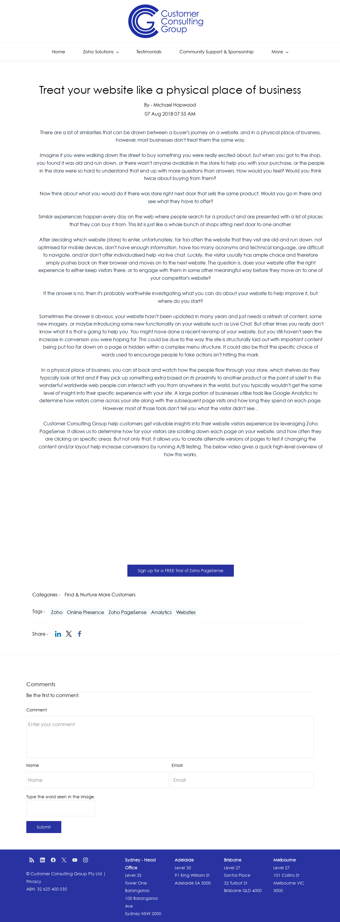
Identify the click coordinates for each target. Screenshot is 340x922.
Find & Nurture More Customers (100, 595)
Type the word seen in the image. (60, 796)
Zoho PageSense (128, 612)
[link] (58, 633)
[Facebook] (53, 860)
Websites (186, 612)
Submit (44, 826)
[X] (64, 860)
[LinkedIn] (42, 860)
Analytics (161, 612)
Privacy (33, 881)
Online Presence (85, 612)
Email (177, 765)
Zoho (56, 612)
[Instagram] (85, 860)
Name (32, 765)
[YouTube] (75, 860)
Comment (36, 709)
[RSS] (32, 860)
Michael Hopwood (174, 105)
